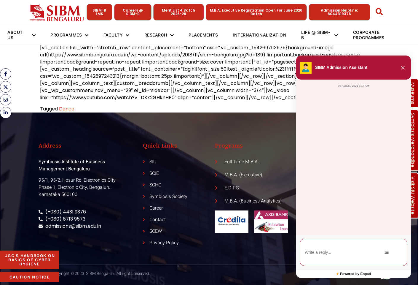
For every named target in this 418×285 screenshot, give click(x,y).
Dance (66, 108)
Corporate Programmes (369, 35)
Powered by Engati (355, 274)
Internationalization (259, 34)
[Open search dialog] (379, 13)
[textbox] (338, 252)
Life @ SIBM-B (319, 35)
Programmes (69, 35)
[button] (402, 67)
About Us (21, 35)
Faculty (116, 35)
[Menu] (386, 252)
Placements (203, 34)
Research (159, 35)
